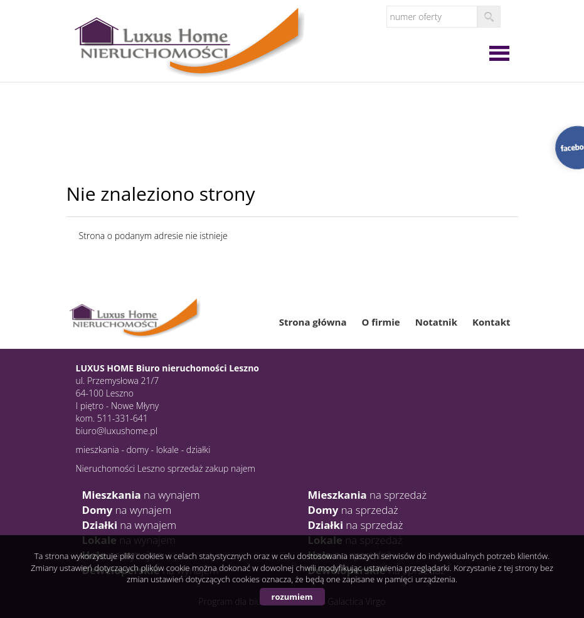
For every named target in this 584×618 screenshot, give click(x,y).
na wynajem (141, 494)
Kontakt (491, 322)
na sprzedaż (367, 494)
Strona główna (313, 322)
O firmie (380, 322)
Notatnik (436, 322)
